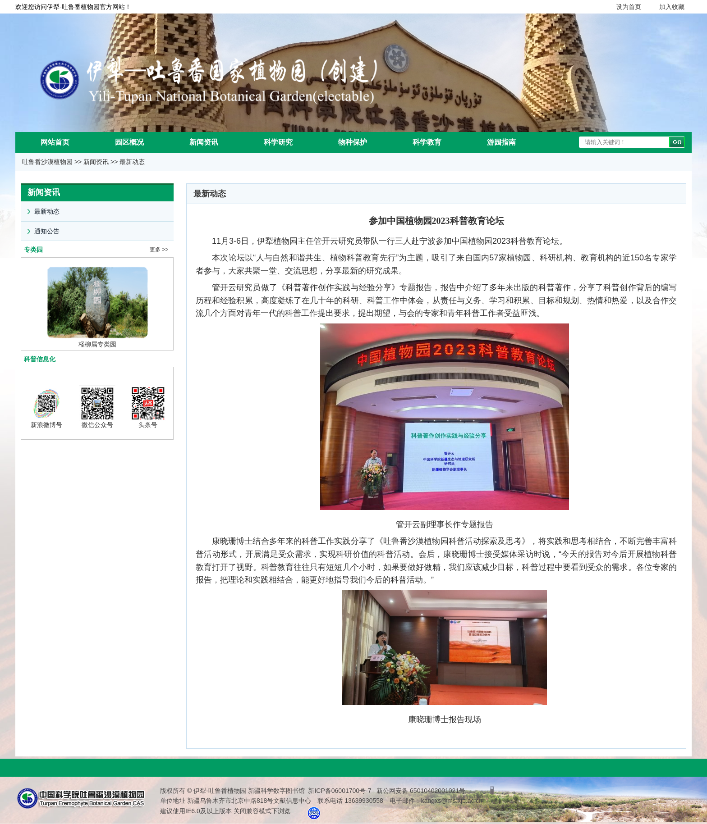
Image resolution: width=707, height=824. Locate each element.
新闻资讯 (203, 142)
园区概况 (129, 142)
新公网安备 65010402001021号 (420, 790)
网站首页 (55, 142)
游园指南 (501, 142)
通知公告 (40, 228)
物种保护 (352, 142)
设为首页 (628, 6)
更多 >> (159, 249)
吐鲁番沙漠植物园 (47, 161)
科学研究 (278, 142)
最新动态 (132, 161)
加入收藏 (671, 6)
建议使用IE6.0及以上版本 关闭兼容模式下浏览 (225, 811)
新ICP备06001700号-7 (339, 790)
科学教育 (427, 142)
